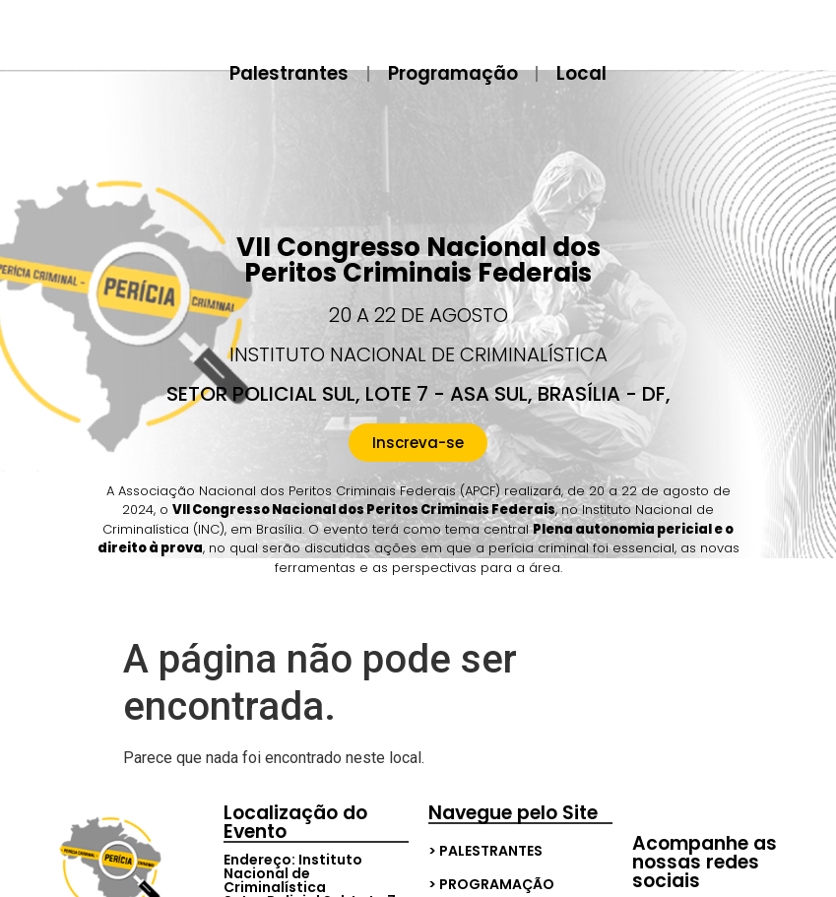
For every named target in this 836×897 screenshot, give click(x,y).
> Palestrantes (485, 851)
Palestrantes (285, 73)
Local (585, 73)
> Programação (491, 884)
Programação (453, 73)
